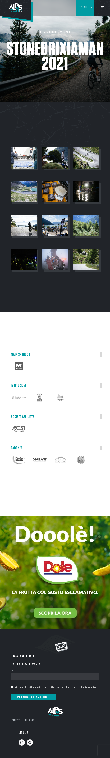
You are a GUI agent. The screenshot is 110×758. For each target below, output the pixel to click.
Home (42, 32)
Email (12, 670)
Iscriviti (83, 7)
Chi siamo (15, 720)
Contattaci (29, 720)
